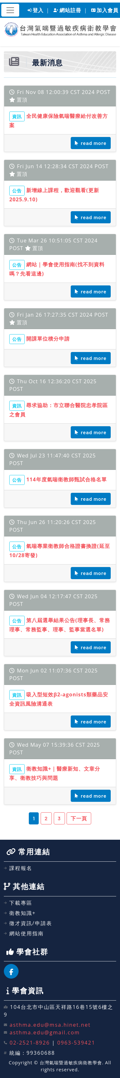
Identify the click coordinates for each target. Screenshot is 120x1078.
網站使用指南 (24, 933)
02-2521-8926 (30, 1042)
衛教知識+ (20, 912)
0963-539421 (76, 1042)
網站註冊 (67, 10)
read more (91, 143)
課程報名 (18, 868)
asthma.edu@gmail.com (45, 1032)
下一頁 (79, 818)
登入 (36, 10)
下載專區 (18, 902)
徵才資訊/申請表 (28, 923)
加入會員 (105, 10)
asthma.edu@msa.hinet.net (50, 1024)
